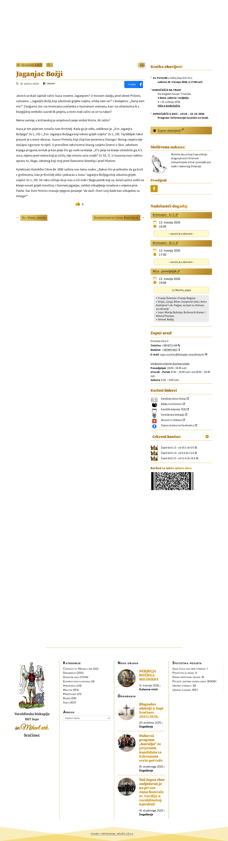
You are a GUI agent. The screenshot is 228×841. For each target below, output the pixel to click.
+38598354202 (169, 350)
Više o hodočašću (169, 105)
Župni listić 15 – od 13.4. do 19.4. (178, 458)
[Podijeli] (133, 84)
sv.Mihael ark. (32, 728)
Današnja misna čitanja (173, 398)
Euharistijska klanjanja (76, 681)
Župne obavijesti (169, 130)
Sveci (66, 702)
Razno (66, 698)
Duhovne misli (31, 64)
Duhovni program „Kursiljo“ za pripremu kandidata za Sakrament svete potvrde (151, 748)
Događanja (69, 672)
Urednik (51, 83)
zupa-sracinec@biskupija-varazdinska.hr (182, 354)
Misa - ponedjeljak (165, 271)
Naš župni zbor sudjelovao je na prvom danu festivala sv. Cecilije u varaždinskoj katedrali (152, 792)
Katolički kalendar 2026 (173, 409)
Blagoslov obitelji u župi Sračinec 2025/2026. (151, 710)
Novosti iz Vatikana (171, 420)
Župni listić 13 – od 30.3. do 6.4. (177, 447)
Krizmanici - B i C (164, 243)
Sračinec (32, 735)
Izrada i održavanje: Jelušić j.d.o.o (112, 833)
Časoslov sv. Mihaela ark (77, 668)
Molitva (67, 689)
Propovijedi (69, 694)
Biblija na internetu (171, 404)
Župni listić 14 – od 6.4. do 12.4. (177, 453)
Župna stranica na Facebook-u (177, 425)
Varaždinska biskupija (172, 414)
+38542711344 (169, 345)
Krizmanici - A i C (164, 215)
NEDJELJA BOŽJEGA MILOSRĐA (149, 675)
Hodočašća (69, 685)
